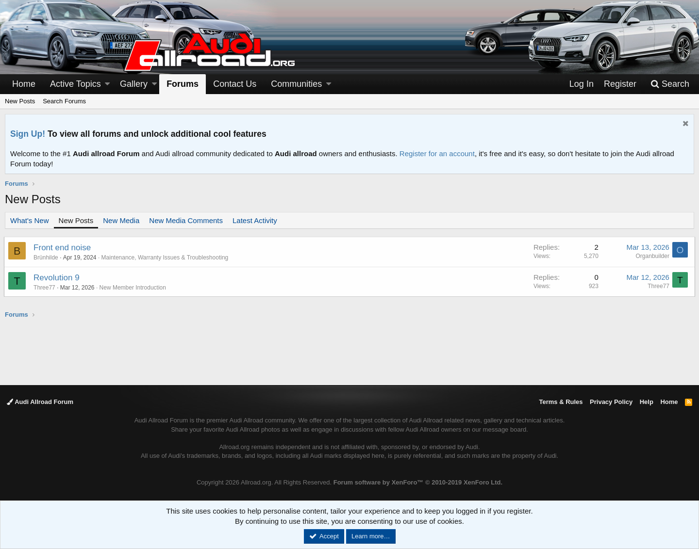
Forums (182, 84)
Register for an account (437, 153)
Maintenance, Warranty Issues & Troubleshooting (165, 257)
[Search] (670, 84)
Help (646, 401)
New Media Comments (186, 220)
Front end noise (63, 247)
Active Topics (75, 84)
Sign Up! (27, 134)
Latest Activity (255, 220)
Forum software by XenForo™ (417, 482)
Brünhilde (46, 257)
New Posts (20, 101)
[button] (107, 84)
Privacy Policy (611, 401)
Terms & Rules (560, 401)
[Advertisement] (349, 351)
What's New (29, 220)
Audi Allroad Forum (40, 401)
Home (23, 84)
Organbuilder (651, 256)
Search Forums (64, 101)
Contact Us (234, 84)
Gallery (134, 84)
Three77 (45, 287)
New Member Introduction (133, 287)
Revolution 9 (57, 277)
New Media (121, 220)
